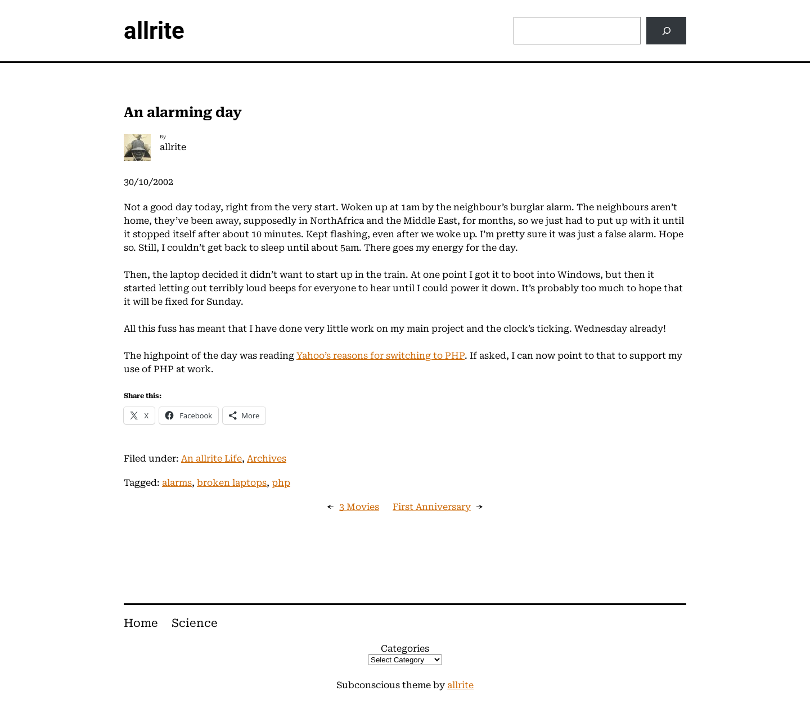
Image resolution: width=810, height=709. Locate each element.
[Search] (666, 30)
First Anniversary (432, 507)
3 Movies (359, 507)
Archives (266, 458)
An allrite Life (211, 458)
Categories (405, 648)
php (281, 482)
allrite (154, 30)
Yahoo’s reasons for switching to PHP (380, 355)
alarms (177, 482)
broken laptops (232, 482)
